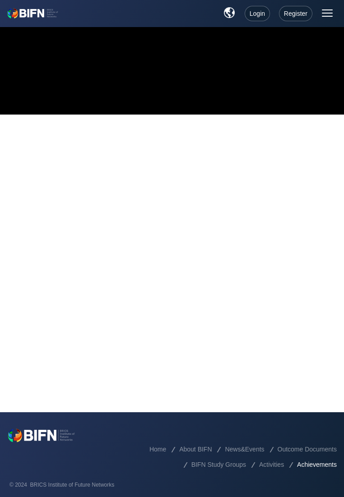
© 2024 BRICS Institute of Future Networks (61, 485)
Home (157, 449)
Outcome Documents (307, 449)
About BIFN (195, 449)
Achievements (317, 464)
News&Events (244, 449)
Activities (271, 464)
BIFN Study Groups (218, 464)
